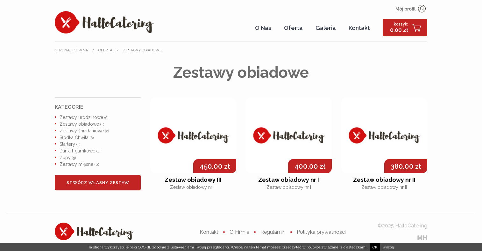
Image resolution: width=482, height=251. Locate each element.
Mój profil (410, 8)
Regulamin (273, 232)
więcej (388, 247)
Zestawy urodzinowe (84, 117)
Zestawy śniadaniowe (84, 130)
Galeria (325, 28)
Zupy (68, 157)
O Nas (263, 28)
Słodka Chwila (77, 137)
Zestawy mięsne (79, 164)
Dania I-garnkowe (80, 150)
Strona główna (71, 50)
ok (375, 247)
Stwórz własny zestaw (98, 182)
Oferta (293, 28)
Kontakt (359, 28)
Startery (70, 144)
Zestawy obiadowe (142, 50)
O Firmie (239, 232)
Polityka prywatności (321, 232)
